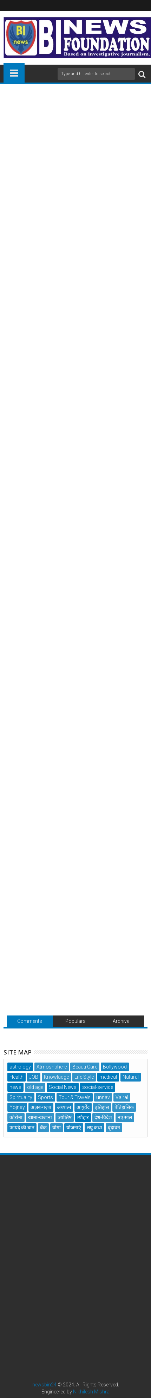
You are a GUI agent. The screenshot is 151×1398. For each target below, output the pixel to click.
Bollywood (115, 1067)
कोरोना (15, 1117)
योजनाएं (73, 1127)
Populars (75, 1021)
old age (35, 1087)
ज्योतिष (65, 1117)
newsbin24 (44, 1384)
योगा (56, 1127)
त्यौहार (83, 1117)
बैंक (43, 1127)
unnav (103, 1097)
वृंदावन (114, 1127)
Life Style (84, 1077)
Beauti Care (84, 1067)
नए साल (125, 1117)
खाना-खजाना (40, 1117)
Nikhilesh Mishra (91, 1391)
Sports (45, 1097)
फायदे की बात (21, 1127)
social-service (97, 1087)
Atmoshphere (52, 1067)
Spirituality (20, 1097)
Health (16, 1077)
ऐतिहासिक (124, 1107)
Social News (63, 1087)
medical (108, 1077)
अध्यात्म (64, 1107)
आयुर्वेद (83, 1107)
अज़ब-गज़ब (41, 1107)
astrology (20, 1067)
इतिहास (102, 1107)
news (15, 1087)
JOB (33, 1077)
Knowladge (56, 1077)
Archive (121, 1021)
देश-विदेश (103, 1117)
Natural (131, 1077)
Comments (29, 1021)
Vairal (122, 1097)
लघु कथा (94, 1127)
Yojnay (17, 1107)
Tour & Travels (75, 1097)
